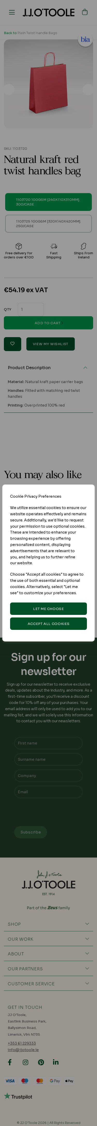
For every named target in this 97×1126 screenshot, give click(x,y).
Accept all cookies (49, 624)
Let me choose (48, 609)
